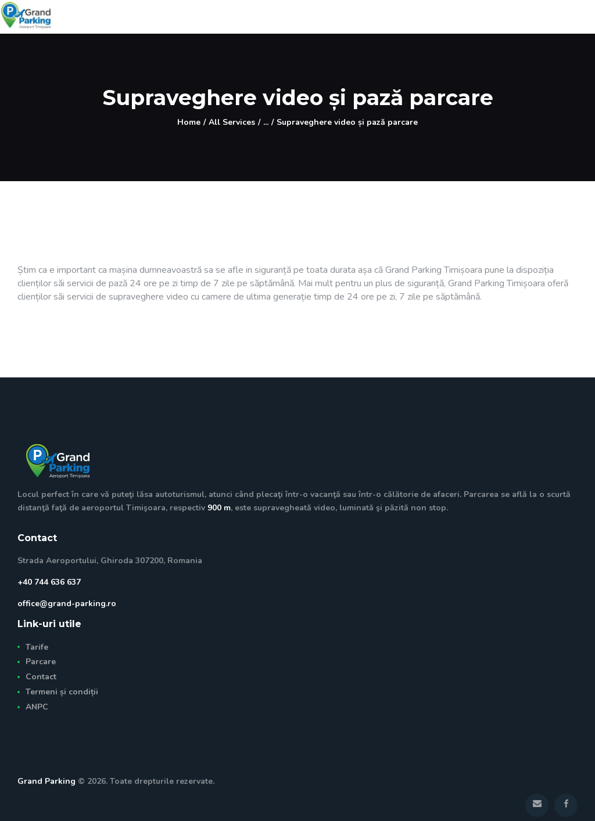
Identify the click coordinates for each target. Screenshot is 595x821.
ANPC (37, 706)
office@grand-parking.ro (66, 603)
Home (188, 122)
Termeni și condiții (62, 691)
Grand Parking (46, 781)
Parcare (41, 661)
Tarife (37, 647)
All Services (232, 122)
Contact (41, 676)
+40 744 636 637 (49, 582)
